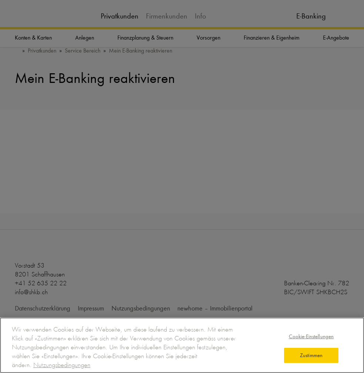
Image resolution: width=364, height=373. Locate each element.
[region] (182, 345)
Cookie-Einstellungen (311, 336)
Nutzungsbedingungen (61, 365)
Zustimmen (311, 355)
